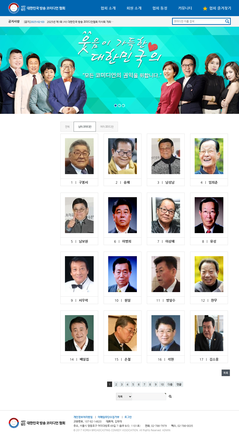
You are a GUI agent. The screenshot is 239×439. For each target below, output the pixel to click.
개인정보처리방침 (83, 417)
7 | (165, 241)
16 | (166, 359)
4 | (209, 182)
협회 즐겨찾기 (217, 8)
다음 (170, 384)
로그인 (128, 417)
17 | (209, 359)
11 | (165, 300)
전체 (67, 126)
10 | (123, 300)
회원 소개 (133, 8)
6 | (122, 241)
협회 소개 (108, 8)
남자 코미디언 (84, 126)
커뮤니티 (185, 8)
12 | (209, 300)
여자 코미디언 (106, 126)
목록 (225, 372)
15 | (123, 359)
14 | (79, 359)
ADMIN (166, 430)
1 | (79, 182)
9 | (79, 300)
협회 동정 (159, 8)
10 (162, 384)
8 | (209, 241)
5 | (79, 241)
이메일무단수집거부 (108, 417)
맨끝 (179, 384)
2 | (123, 182)
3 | (165, 182)
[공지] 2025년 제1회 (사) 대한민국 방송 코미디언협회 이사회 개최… (68, 21)
